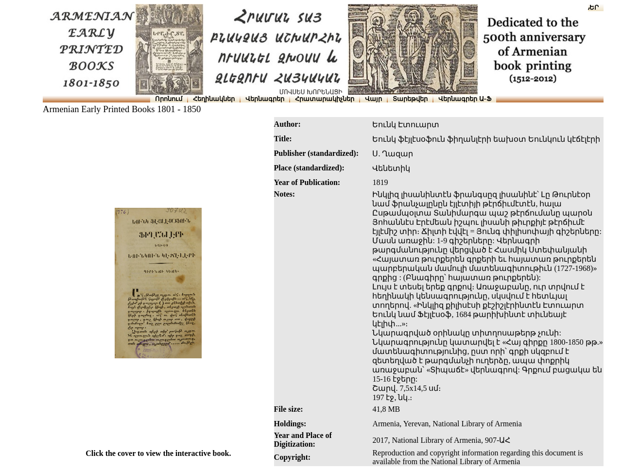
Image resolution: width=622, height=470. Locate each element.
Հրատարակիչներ (324, 98)
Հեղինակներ (214, 98)
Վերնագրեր (264, 98)
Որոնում (168, 98)
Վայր (373, 98)
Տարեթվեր (410, 98)
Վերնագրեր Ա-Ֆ (464, 98)
